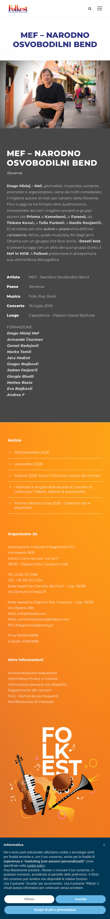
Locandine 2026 (28, 464)
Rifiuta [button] (29, 899)
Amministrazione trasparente (32, 673)
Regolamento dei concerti (29, 690)
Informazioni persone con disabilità (37, 684)
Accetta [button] (81, 899)
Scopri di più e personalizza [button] (55, 910)
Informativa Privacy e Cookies (32, 678)
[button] (104, 844)
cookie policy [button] (36, 865)
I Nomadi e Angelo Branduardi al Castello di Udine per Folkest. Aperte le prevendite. (53, 489)
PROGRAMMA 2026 (31, 452)
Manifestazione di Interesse (31, 701)
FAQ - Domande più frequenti (33, 696)
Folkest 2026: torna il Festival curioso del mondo (57, 475)
